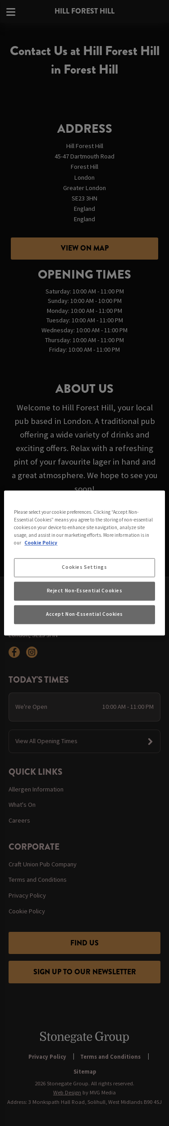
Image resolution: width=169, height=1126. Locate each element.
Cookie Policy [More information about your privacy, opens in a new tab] (40, 543)
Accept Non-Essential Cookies (84, 614)
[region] (84, 562)
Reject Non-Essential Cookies (85, 591)
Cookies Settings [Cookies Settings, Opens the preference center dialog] (84, 567)
